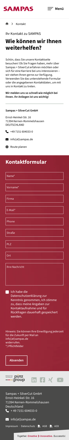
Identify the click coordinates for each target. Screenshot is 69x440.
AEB (56, 426)
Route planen (18, 147)
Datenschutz (28, 426)
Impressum (12, 426)
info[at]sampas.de (21, 139)
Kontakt (21, 24)
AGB (44, 426)
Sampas (7, 23)
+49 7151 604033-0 (21, 132)
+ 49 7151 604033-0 (24, 411)
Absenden (17, 360)
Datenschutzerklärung (26, 296)
